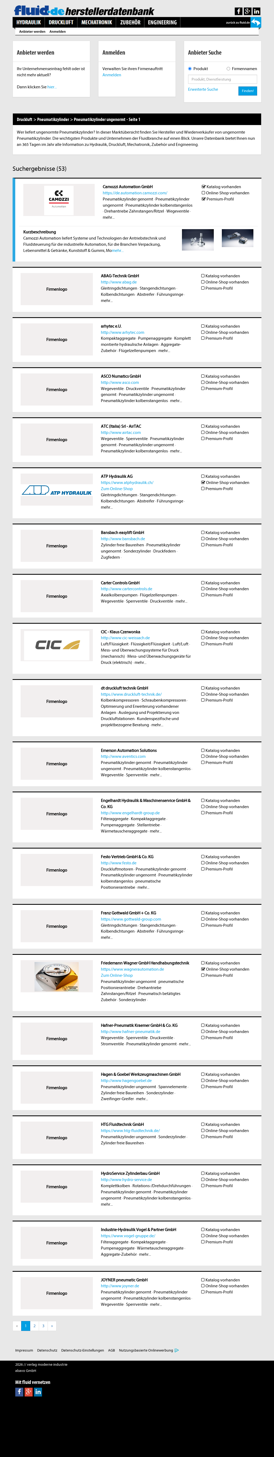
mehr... (109, 217)
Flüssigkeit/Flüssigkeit (150, 644)
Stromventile (112, 1044)
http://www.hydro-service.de (126, 1179)
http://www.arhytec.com (122, 332)
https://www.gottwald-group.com (131, 919)
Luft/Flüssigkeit (114, 644)
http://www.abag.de (119, 282)
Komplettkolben (115, 1185)
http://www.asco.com (120, 382)
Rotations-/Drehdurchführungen (161, 1185)
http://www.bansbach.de (123, 538)
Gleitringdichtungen (119, 288)
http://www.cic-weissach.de (125, 637)
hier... (52, 87)
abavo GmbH (25, 1370)
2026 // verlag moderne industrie (41, 1364)
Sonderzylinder (137, 551)
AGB (111, 1350)
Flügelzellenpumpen (137, 350)
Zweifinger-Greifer (117, 1098)
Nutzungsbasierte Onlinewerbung (146, 1350)
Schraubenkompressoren (164, 700)
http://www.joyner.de (120, 1286)
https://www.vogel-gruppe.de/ (128, 1235)
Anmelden (111, 75)
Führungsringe (170, 294)
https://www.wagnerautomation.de (132, 969)
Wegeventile (177, 211)
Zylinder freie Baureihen (122, 545)
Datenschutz (47, 1350)
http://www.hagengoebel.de (126, 1080)
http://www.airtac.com (121, 432)
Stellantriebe (148, 825)
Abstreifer (145, 294)
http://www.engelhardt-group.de (130, 813)
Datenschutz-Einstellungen (82, 1350)
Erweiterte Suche (203, 89)
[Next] (52, 1326)
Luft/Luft (180, 644)
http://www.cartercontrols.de (126, 588)
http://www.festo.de (118, 863)
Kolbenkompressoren (120, 700)
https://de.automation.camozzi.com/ (135, 193)
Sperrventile (137, 438)
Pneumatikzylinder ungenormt (146, 394)
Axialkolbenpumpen (119, 595)
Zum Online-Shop (117, 488)
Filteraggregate (114, 818)
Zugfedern (110, 557)
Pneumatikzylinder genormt (128, 199)
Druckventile (137, 388)
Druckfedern (164, 551)
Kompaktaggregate (118, 338)
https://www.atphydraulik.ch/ (127, 482)
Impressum (24, 1350)
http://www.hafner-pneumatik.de (130, 1031)
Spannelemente (172, 1086)
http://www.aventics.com (123, 756)
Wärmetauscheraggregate (124, 831)
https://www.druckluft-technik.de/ (131, 694)
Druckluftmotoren (117, 869)
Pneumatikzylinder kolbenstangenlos (158, 205)
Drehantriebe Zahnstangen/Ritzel (134, 211)
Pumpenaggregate (155, 338)
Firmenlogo (56, 289)
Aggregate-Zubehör (119, 1254)
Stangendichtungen (158, 288)
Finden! (248, 91)
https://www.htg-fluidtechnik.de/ (130, 1130)
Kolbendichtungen (118, 294)
